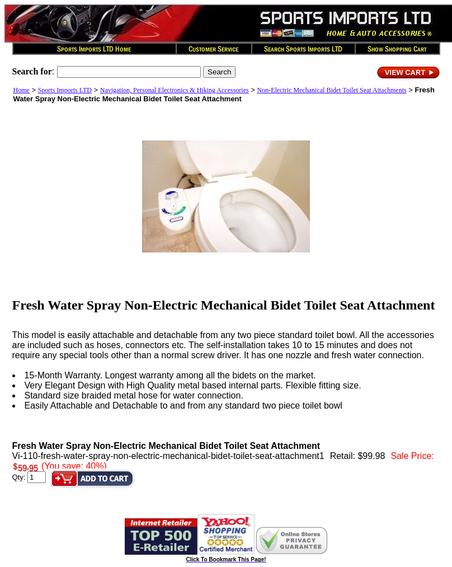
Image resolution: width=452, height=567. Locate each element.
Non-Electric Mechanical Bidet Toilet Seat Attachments (332, 90)
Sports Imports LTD (65, 90)
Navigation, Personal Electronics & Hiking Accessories (174, 90)
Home (21, 90)
